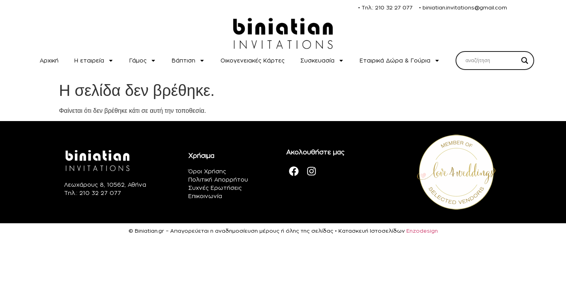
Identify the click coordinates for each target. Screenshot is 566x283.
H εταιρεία (94, 60)
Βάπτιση (188, 60)
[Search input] (491, 60)
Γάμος (142, 60)
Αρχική (49, 60)
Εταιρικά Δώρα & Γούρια (400, 60)
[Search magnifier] (524, 60)
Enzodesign (422, 230)
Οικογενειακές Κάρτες (253, 60)
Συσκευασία (322, 60)
